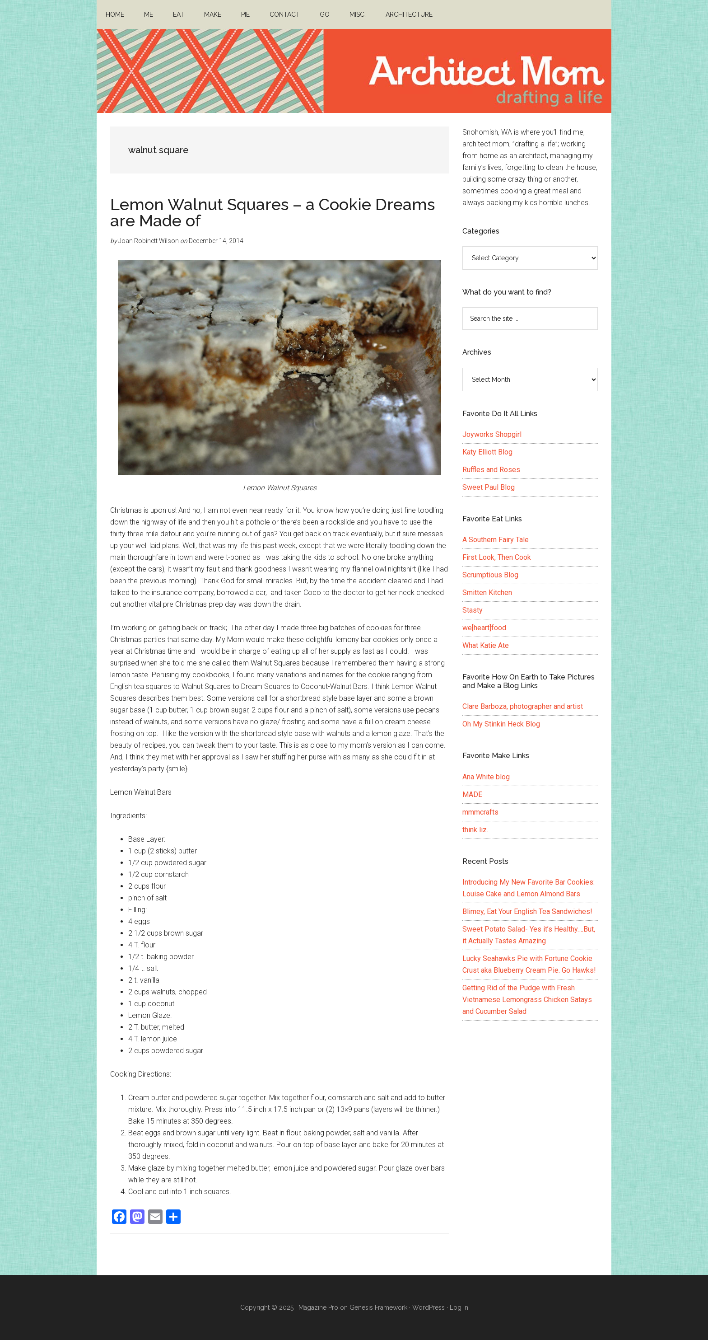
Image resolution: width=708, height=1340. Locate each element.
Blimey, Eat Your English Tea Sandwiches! (527, 911)
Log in (459, 1307)
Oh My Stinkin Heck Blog (501, 724)
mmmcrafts (480, 812)
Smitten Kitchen (487, 592)
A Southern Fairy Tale (495, 539)
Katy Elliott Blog (487, 452)
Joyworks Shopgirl (492, 434)
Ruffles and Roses (491, 469)
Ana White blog (486, 777)
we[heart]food (484, 627)
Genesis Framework (378, 1307)
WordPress (428, 1307)
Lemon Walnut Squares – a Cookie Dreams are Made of (272, 212)
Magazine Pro (318, 1307)
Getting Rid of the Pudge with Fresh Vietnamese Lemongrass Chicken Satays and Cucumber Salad (527, 1000)
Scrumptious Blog (490, 575)
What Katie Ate (485, 645)
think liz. (475, 829)
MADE (472, 794)
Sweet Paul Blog (488, 487)
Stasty (472, 610)
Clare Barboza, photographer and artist (522, 706)
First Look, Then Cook (496, 557)
